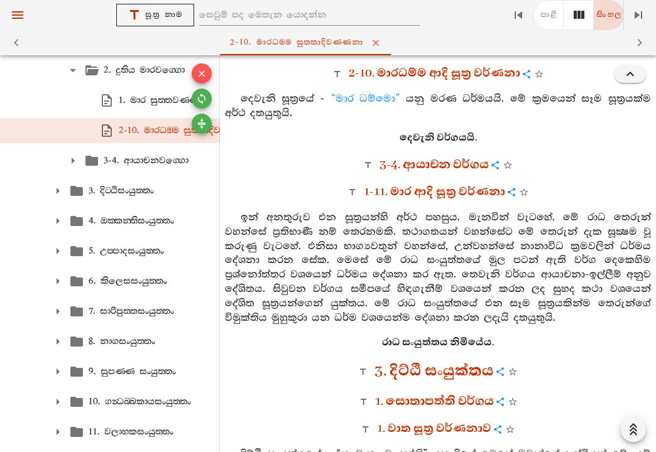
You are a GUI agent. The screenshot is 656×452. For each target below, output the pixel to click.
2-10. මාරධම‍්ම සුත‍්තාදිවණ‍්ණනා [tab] (330, 43)
